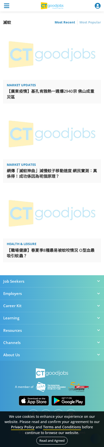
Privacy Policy (23, 427)
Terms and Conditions (62, 427)
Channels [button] (52, 342)
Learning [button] (52, 317)
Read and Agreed (52, 440)
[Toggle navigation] (6, 5)
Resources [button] (52, 330)
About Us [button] (52, 354)
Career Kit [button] (52, 305)
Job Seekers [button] (52, 281)
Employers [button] (52, 293)
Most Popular (90, 22)
